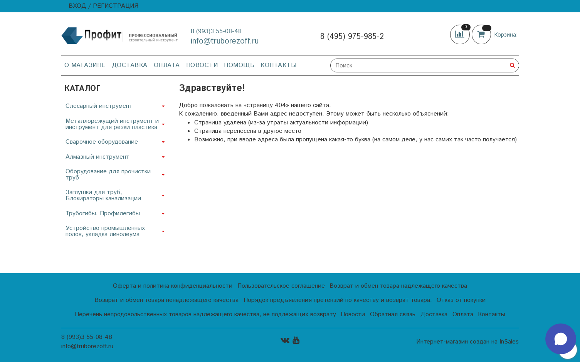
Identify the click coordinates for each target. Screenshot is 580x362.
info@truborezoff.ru (225, 41)
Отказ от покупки (461, 300)
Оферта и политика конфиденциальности (172, 286)
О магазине (85, 65)
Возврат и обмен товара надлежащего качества (398, 286)
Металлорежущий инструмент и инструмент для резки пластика (112, 124)
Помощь (239, 65)
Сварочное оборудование (102, 141)
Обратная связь (392, 314)
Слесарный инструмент (99, 106)
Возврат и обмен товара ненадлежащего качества (166, 300)
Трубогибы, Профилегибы (103, 213)
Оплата (167, 65)
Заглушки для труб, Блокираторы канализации (103, 195)
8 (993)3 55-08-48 (216, 31)
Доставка (130, 65)
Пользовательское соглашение (281, 286)
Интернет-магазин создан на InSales (467, 342)
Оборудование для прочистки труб (108, 174)
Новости (202, 65)
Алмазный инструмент (97, 157)
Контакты (278, 65)
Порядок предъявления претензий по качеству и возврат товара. (338, 300)
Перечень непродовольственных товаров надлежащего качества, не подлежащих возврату (205, 314)
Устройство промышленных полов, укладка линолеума (105, 231)
